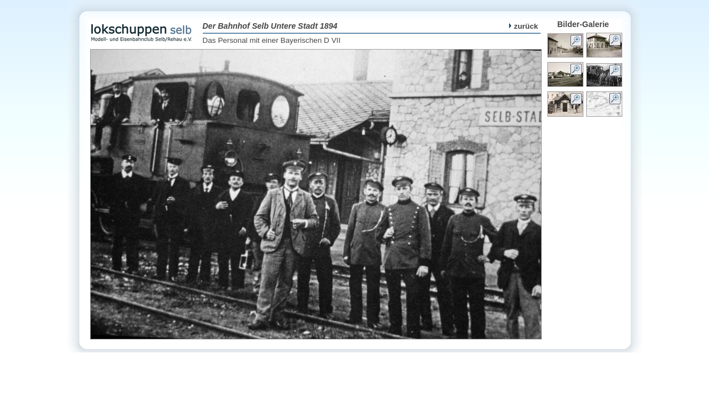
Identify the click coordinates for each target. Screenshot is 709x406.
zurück (523, 26)
